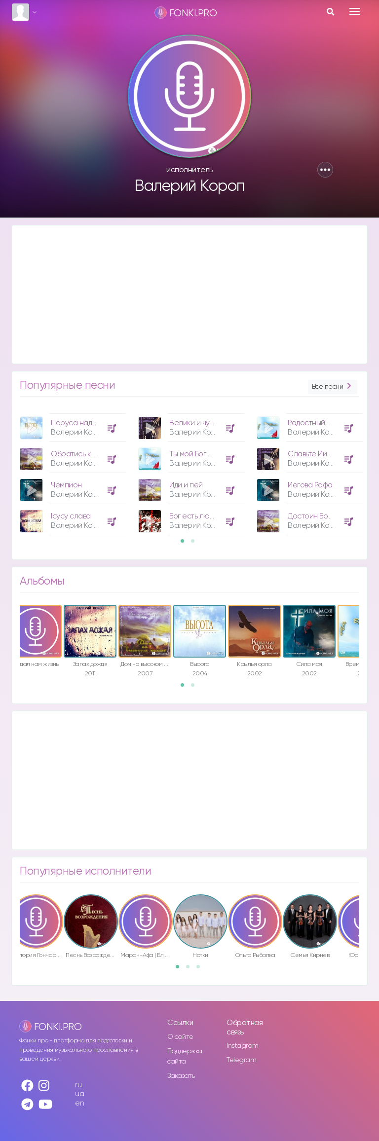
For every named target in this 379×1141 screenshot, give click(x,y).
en (79, 1103)
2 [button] (196, 544)
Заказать (180, 1075)
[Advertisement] (189, 294)
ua (79, 1094)
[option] (71, 470)
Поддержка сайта (184, 1056)
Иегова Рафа (310, 485)
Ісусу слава (71, 516)
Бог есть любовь (197, 516)
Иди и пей (186, 485)
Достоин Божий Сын (322, 516)
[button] (325, 169)
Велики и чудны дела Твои (214, 423)
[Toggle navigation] (354, 11)
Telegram (241, 1060)
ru (78, 1085)
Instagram (243, 1045)
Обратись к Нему (80, 454)
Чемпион (66, 485)
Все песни (332, 387)
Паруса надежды (80, 423)
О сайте (180, 1036)
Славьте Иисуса (315, 454)
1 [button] (185, 544)
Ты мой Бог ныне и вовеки (212, 454)
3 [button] (201, 970)
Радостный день (315, 423)
